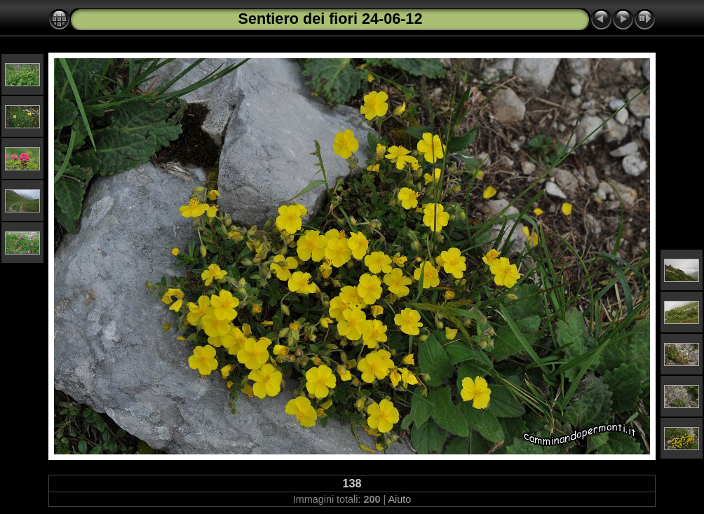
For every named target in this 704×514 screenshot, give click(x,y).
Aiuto (399, 499)
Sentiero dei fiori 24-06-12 (330, 18)
